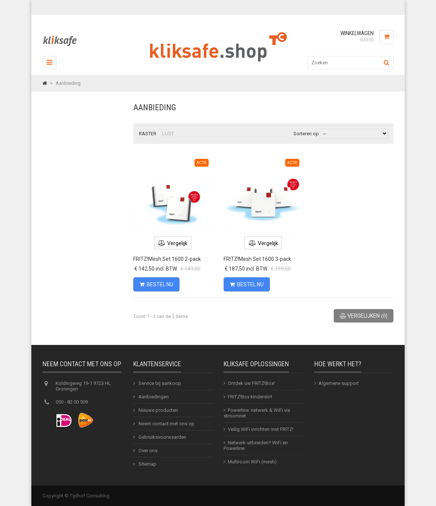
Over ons (147, 450)
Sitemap (146, 464)
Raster (147, 133)
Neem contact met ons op (165, 423)
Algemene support (338, 383)
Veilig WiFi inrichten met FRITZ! (260, 429)
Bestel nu (156, 284)
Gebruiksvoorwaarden (161, 437)
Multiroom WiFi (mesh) (252, 462)
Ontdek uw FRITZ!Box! (251, 383)
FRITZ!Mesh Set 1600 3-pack (257, 259)
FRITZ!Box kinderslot (250, 396)
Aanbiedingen (153, 396)
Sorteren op (306, 133)
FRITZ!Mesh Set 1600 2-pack (167, 259)
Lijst (168, 133)
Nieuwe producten (157, 410)
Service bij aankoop (159, 383)
